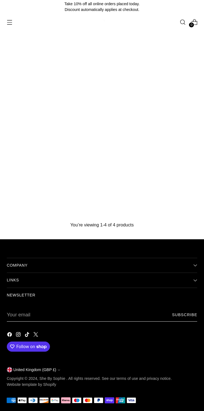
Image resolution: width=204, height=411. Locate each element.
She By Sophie (52, 378)
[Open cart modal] (194, 22)
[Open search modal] (182, 22)
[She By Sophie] (102, 22)
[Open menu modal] (9, 22)
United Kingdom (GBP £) (33, 369)
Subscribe (184, 315)
